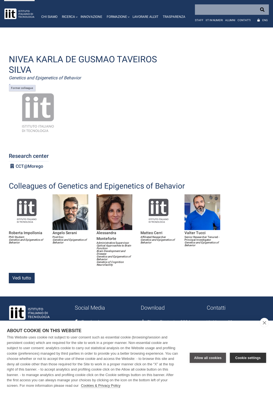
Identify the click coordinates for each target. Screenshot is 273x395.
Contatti (244, 20)
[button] (69, 13)
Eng (265, 20)
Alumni (230, 20)
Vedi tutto (21, 278)
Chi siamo (49, 17)
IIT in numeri (214, 20)
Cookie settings (248, 358)
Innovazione (91, 17)
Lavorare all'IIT (145, 17)
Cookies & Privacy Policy (100, 385)
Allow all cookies (208, 358)
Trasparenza (174, 17)
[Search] (232, 9)
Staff (199, 20)
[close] (264, 322)
